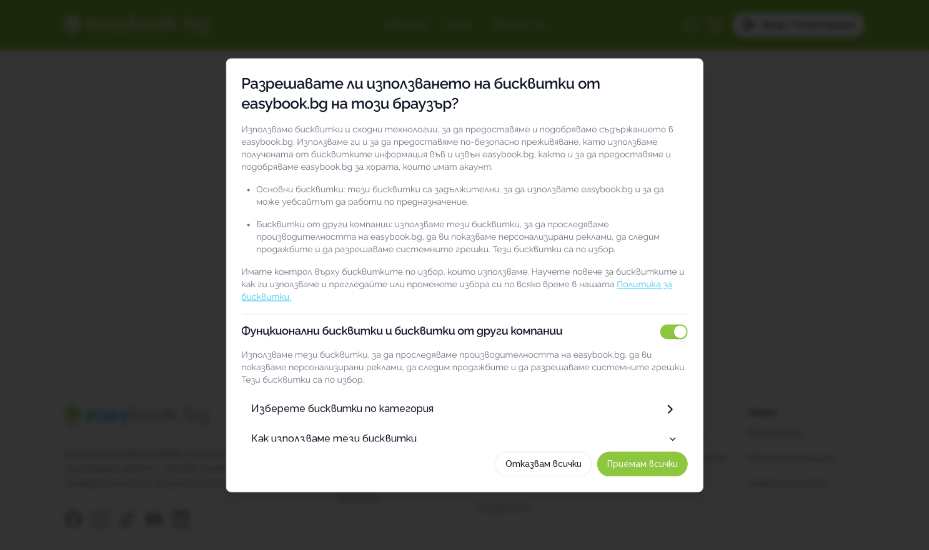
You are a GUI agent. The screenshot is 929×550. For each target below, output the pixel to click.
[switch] (675, 328)
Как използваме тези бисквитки (465, 435)
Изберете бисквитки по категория (465, 405)
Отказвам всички (545, 467)
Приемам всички (644, 467)
